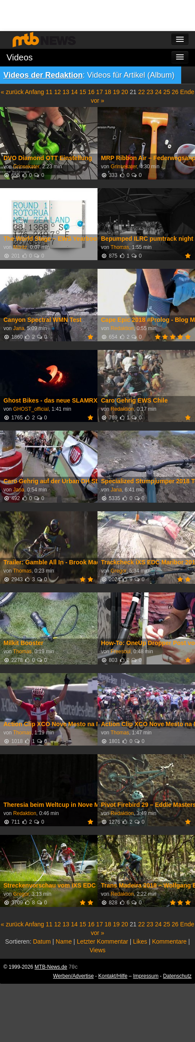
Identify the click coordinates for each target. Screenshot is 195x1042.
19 (116, 91)
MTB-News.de (51, 967)
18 (107, 91)
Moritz (20, 247)
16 (91, 91)
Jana (18, 328)
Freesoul (120, 651)
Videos (19, 57)
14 (74, 91)
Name (64, 941)
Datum (41, 941)
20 (124, 91)
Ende (187, 91)
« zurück (12, 91)
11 (49, 91)
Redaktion (122, 328)
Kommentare (169, 941)
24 (158, 91)
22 (141, 91)
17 (99, 91)
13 (66, 91)
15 (82, 91)
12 (57, 91)
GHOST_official (30, 409)
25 (167, 91)
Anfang (34, 91)
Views (97, 950)
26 (175, 91)
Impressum (146, 976)
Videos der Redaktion (43, 75)
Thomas (119, 247)
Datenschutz (177, 976)
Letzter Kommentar (102, 941)
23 (150, 91)
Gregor (118, 571)
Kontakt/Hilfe (112, 976)
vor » (97, 100)
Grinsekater (26, 167)
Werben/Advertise (73, 976)
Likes (140, 941)
